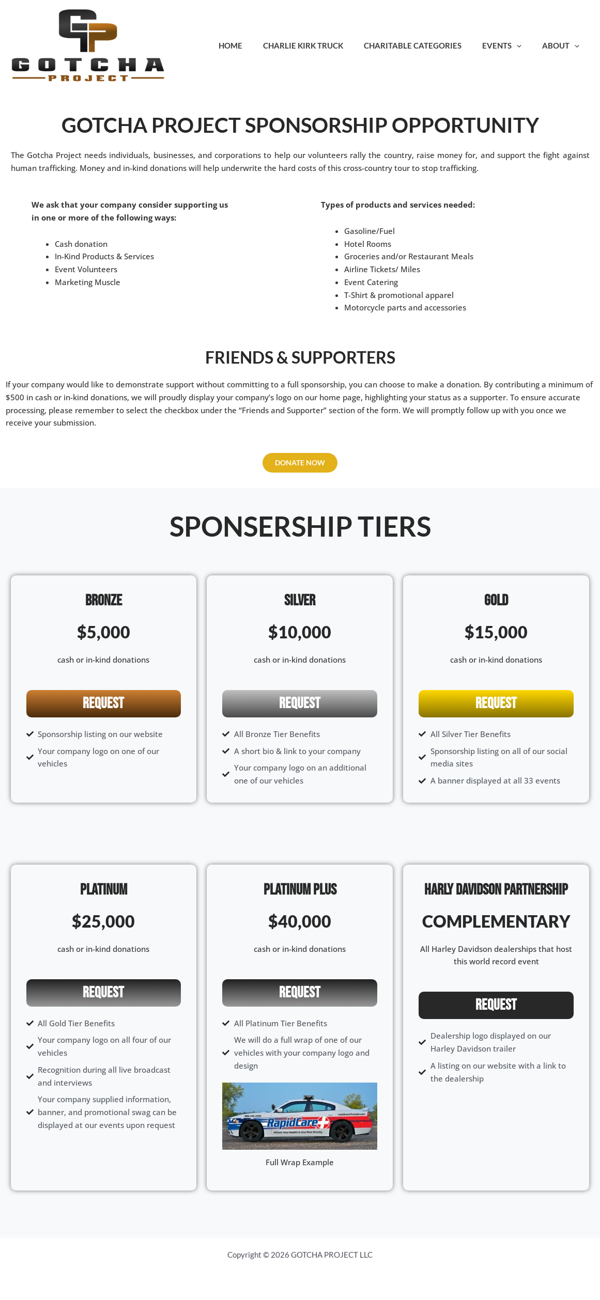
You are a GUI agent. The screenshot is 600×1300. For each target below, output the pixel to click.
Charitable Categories (425, 45)
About (563, 45)
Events (509, 45)
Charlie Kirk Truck (321, 45)
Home (254, 45)
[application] (524, 45)
